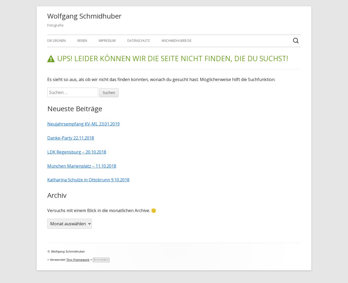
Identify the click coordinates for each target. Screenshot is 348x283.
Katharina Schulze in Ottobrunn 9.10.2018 (88, 180)
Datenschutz (138, 40)
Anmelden (101, 260)
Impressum (107, 40)
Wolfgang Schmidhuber (84, 16)
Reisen (82, 40)
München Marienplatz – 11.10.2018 (81, 166)
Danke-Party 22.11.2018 (70, 138)
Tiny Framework (77, 260)
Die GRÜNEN (56, 40)
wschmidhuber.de (176, 40)
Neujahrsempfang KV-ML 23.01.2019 (83, 124)
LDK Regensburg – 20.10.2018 (76, 152)
